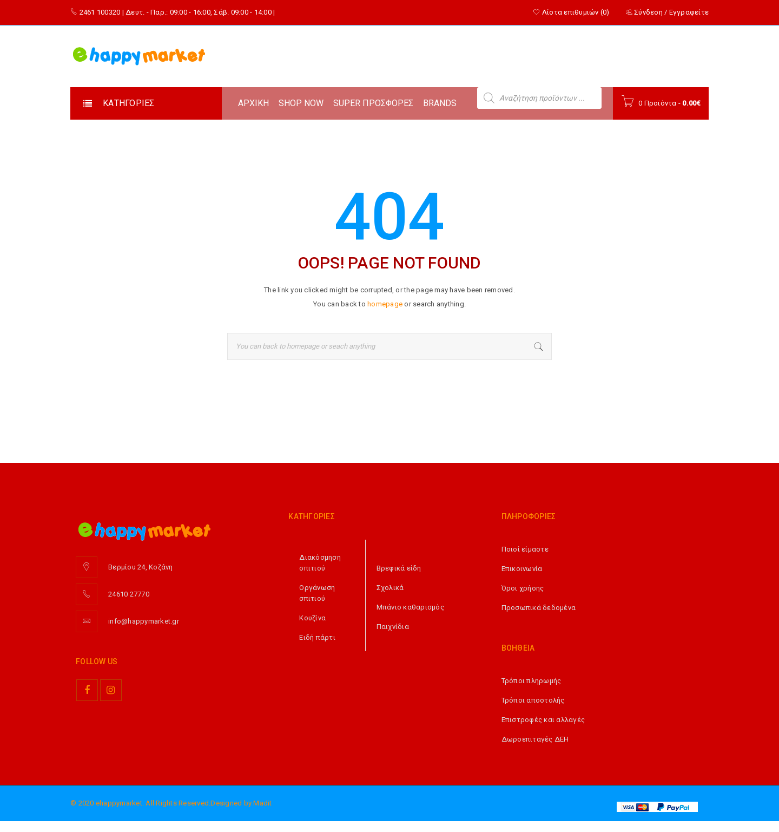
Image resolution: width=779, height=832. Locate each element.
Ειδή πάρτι (317, 637)
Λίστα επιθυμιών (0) (571, 12)
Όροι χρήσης (522, 588)
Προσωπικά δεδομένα (538, 608)
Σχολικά (390, 588)
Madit (262, 803)
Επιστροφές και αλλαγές (543, 720)
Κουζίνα (312, 618)
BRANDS (440, 103)
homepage (384, 304)
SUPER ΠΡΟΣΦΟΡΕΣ (373, 103)
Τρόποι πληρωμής (531, 681)
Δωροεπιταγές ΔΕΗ (535, 739)
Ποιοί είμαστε (525, 549)
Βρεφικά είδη (399, 568)
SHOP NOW (301, 103)
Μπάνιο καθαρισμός (410, 607)
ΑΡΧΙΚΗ (253, 103)
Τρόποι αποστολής (533, 700)
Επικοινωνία (522, 569)
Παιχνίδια (393, 627)
